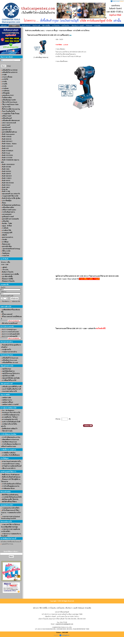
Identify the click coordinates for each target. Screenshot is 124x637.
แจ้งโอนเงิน (65, 25)
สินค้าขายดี (36, 25)
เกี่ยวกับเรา (68, 608)
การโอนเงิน (55, 25)
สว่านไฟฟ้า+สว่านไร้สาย (81, 30)
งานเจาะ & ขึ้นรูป (52, 30)
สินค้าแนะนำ (26, 25)
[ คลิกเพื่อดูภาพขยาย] (41, 57)
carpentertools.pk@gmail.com (64, 624)
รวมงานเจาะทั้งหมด (65, 30)
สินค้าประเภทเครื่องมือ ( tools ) (35, 30)
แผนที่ (75, 608)
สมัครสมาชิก (16, 301)
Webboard (89, 25)
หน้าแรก (3, 25)
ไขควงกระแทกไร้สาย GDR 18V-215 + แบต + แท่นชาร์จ (80, 328)
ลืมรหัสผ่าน (5, 301)
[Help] (9, 66)
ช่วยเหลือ (88, 608)
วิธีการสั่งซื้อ (46, 25)
